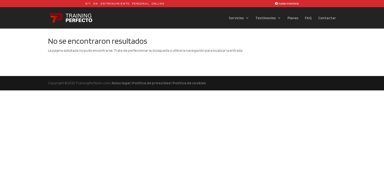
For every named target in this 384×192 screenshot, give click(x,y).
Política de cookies (189, 83)
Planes (292, 18)
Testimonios (265, 18)
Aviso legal (121, 83)
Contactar (327, 18)
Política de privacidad (151, 83)
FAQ (308, 18)
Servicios (236, 18)
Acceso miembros (287, 3)
